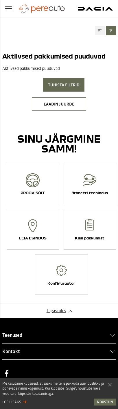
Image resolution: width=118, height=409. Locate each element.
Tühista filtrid (64, 85)
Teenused (12, 335)
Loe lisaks (11, 402)
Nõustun (110, 384)
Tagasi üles (56, 311)
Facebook (6, 373)
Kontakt (11, 351)
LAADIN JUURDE (59, 104)
